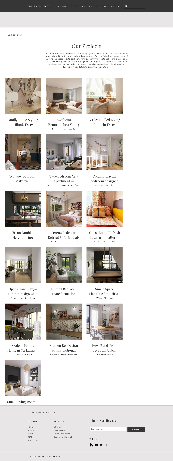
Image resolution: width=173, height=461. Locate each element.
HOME (30, 427)
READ (30, 437)
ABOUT (31, 430)
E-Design (57, 427)
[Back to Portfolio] (14, 34)
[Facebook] (107, 445)
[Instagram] (101, 445)
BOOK (30, 434)
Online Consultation (62, 434)
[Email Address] (107, 429)
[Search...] (134, 6)
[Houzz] (91, 445)
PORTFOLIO (33, 440)
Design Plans (59, 430)
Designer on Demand (63, 437)
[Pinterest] (96, 445)
